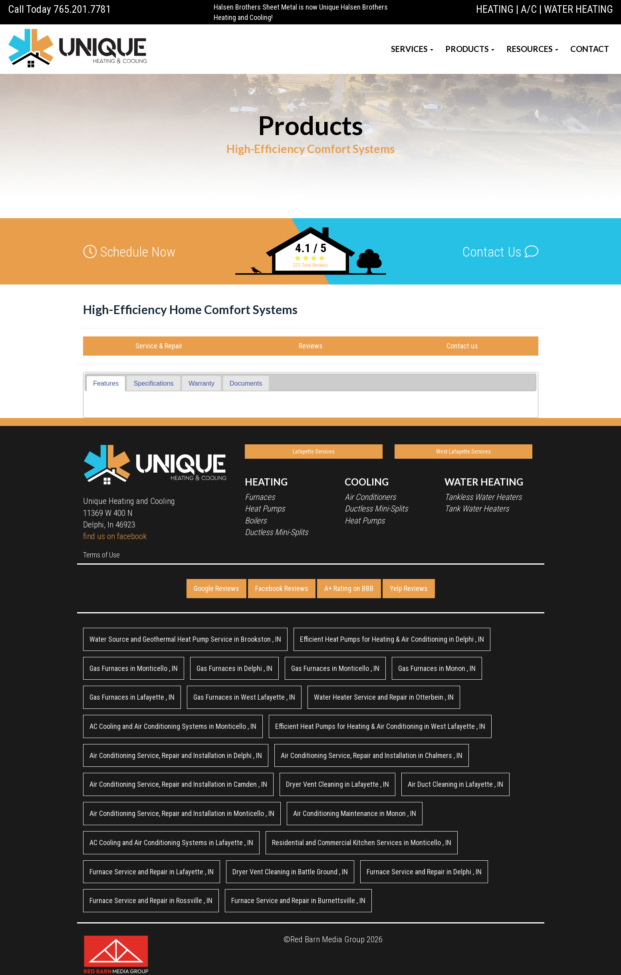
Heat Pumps (265, 508)
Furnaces (260, 497)
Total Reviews (310, 265)
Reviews (311, 346)
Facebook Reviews (281, 588)
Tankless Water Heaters (483, 497)
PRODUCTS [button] (469, 49)
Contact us (462, 346)
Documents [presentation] (246, 383)
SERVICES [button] (412, 49)
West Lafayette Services (463, 451)
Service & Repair (159, 346)
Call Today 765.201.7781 (59, 9)
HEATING (495, 9)
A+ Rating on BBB (349, 588)
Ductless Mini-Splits (276, 532)
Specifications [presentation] (154, 383)
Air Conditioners (370, 497)
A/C (529, 9)
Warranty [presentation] (201, 383)
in (185, 639)
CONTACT (589, 49)
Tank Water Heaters (476, 508)
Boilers (255, 520)
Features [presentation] (106, 383)
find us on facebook (115, 536)
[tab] (105, 383)
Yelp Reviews (409, 588)
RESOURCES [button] (532, 49)
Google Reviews (216, 588)
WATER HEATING (578, 9)
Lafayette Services (314, 451)
